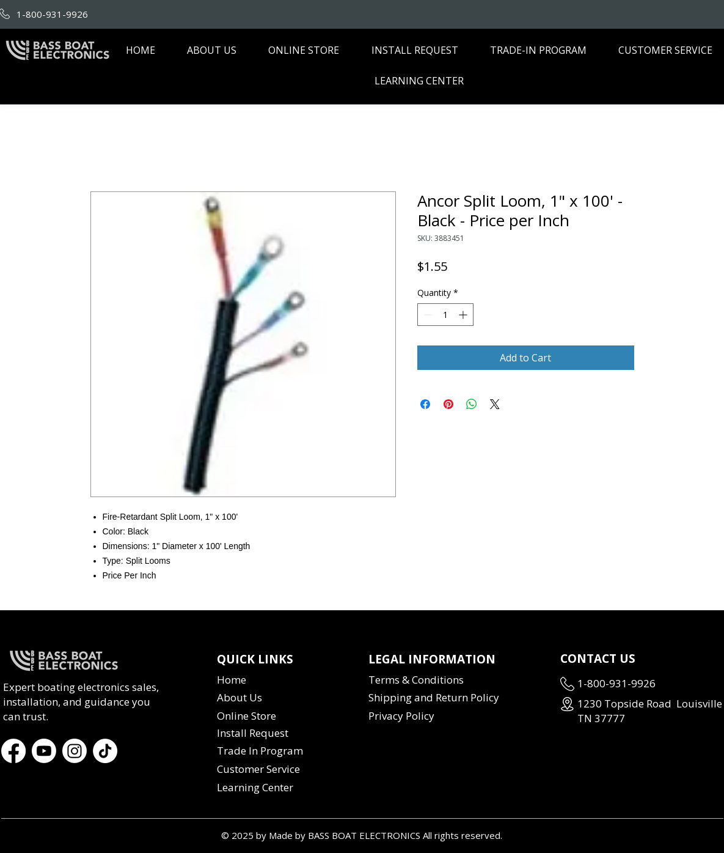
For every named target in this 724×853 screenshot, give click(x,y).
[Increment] (464, 314)
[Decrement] (426, 314)
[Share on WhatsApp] (471, 404)
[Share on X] (495, 404)
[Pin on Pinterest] (448, 404)
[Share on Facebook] (425, 404)
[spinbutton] (445, 314)
